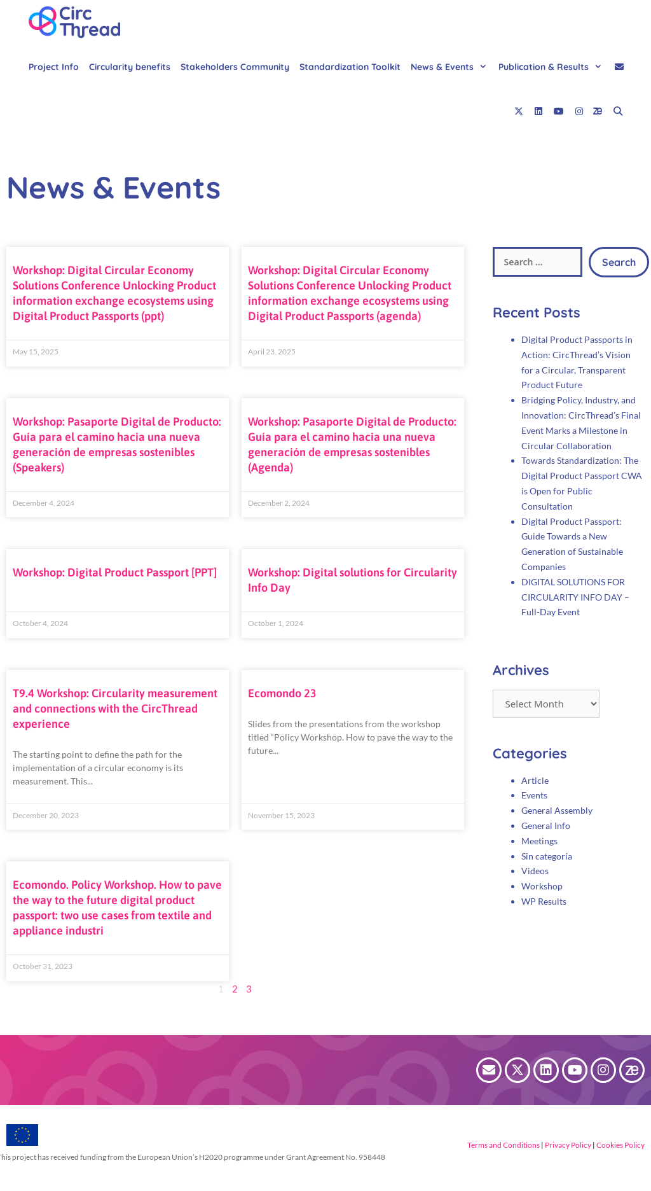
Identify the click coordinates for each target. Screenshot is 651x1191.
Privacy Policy (567, 1145)
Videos (535, 870)
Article (535, 780)
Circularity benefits (129, 67)
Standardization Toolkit (350, 67)
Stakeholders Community (235, 67)
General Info (545, 825)
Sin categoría (546, 856)
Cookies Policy (620, 1145)
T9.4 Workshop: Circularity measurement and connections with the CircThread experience (115, 708)
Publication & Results (553, 67)
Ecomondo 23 (282, 693)
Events (534, 795)
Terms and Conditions (503, 1145)
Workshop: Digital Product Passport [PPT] (115, 572)
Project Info (54, 67)
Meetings (539, 840)
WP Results (543, 901)
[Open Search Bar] (618, 111)
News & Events (452, 67)
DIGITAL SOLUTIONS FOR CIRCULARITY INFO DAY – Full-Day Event (575, 597)
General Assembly (557, 810)
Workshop (542, 886)
